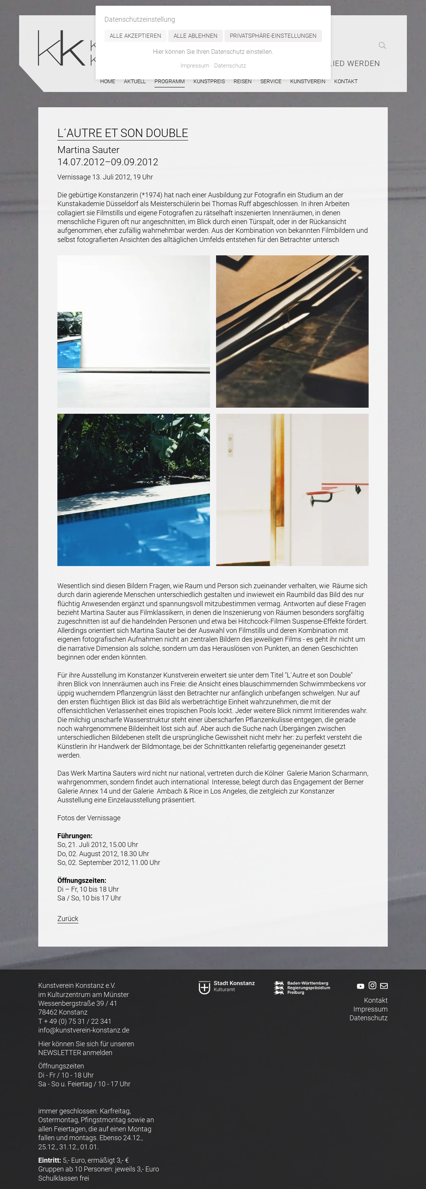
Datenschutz (369, 1018)
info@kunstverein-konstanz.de (83, 1030)
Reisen (243, 81)
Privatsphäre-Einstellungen (273, 35)
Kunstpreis (209, 81)
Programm (169, 81)
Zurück (67, 919)
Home (107, 81)
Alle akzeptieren (135, 35)
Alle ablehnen (196, 35)
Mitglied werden (344, 63)
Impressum (370, 1009)
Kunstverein (307, 81)
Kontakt (346, 81)
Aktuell (135, 81)
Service (270, 81)
